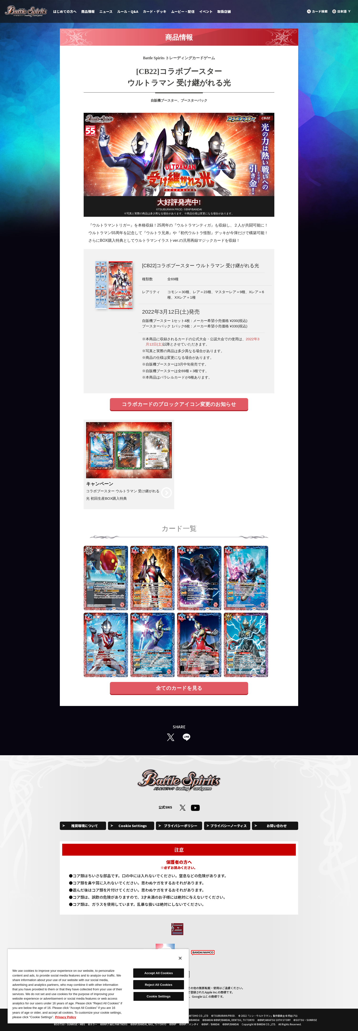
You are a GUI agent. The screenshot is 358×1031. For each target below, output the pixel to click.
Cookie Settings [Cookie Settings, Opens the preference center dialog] (158, 996)
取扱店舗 (224, 11)
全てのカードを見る (179, 688)
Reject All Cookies (158, 985)
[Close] (180, 958)
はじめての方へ (65, 11)
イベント (206, 11)
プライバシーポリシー (180, 825)
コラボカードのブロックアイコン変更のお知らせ (179, 404)
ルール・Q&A (127, 11)
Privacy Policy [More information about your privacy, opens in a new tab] (65, 1017)
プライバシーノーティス (228, 825)
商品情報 (88, 11)
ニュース (106, 11)
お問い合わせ (277, 825)
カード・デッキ (154, 11)
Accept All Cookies (158, 973)
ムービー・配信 (182, 11)
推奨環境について (84, 825)
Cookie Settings (132, 825)
